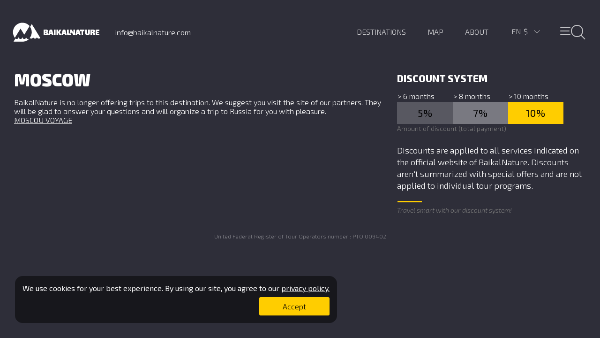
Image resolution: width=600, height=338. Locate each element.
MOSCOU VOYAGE (43, 119)
